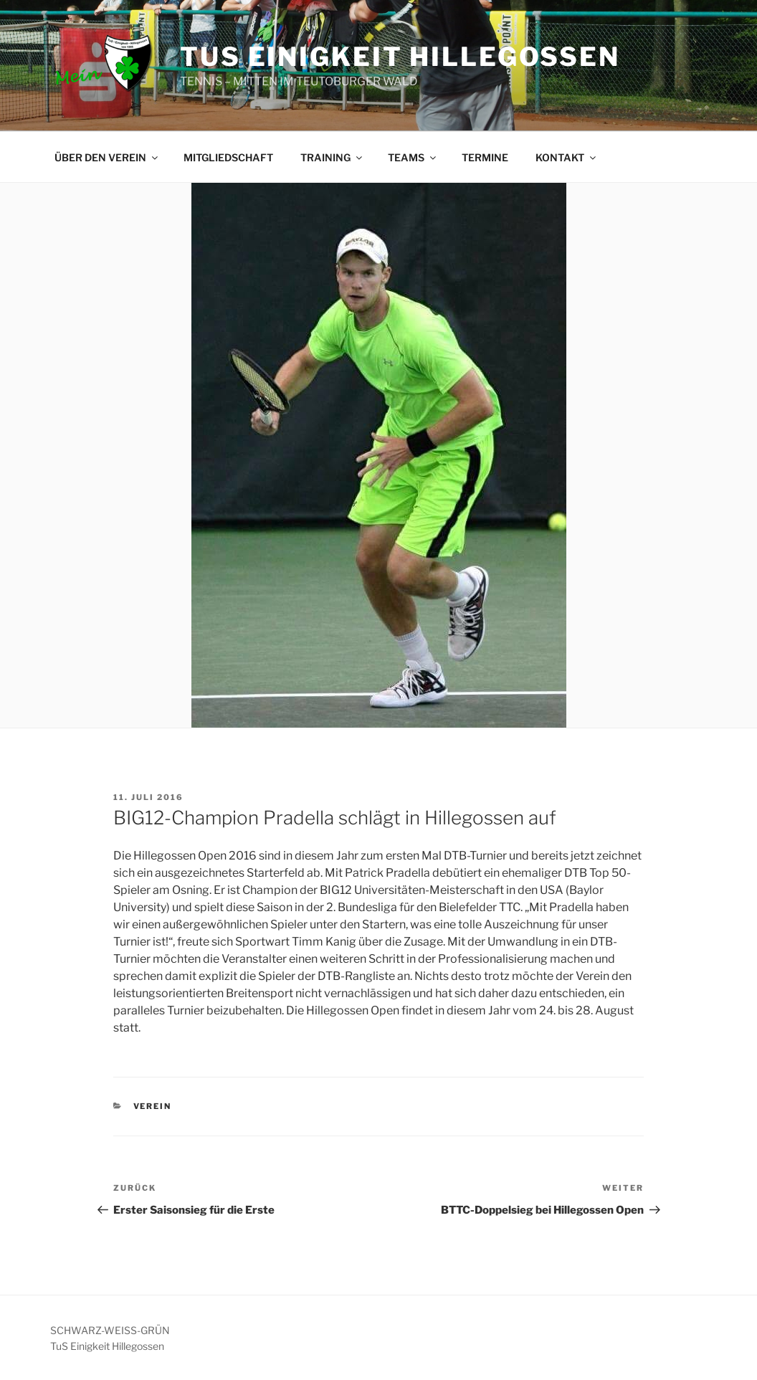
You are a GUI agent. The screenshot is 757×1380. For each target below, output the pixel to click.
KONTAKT (566, 157)
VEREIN (152, 1106)
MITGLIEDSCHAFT (228, 157)
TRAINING (332, 157)
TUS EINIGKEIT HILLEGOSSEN (400, 56)
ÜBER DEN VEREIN (107, 157)
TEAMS (413, 157)
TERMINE (485, 157)
